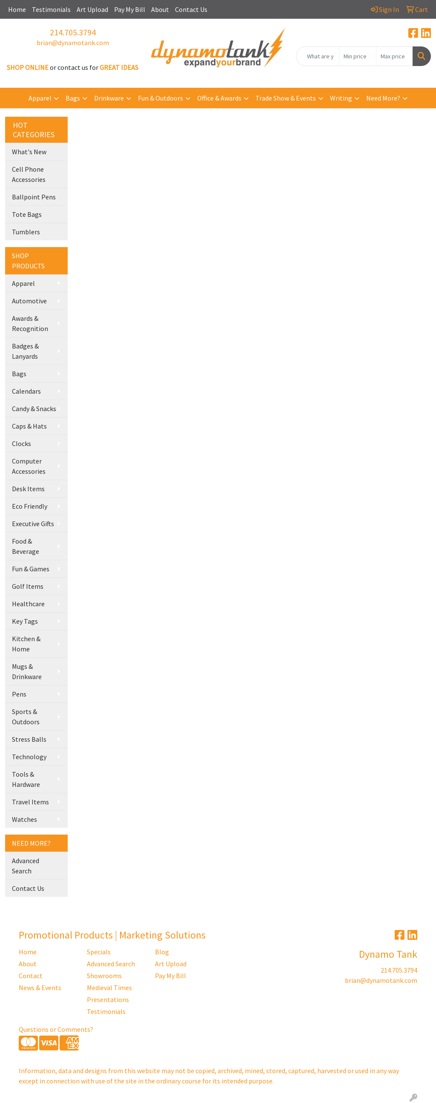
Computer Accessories (29, 466)
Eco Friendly (29, 506)
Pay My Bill (129, 9)
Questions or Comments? (56, 1029)
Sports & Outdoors (26, 716)
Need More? (383, 98)
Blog (162, 951)
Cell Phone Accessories (29, 174)
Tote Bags (27, 214)
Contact (31, 975)
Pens (19, 694)
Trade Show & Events (285, 98)
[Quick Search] (317, 56)
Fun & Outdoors (160, 98)
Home (17, 9)
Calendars (26, 391)
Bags (73, 98)
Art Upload (92, 9)
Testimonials (51, 9)
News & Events (40, 987)
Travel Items (30, 802)
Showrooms (104, 975)
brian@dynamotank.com (73, 42)
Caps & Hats (29, 426)
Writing (341, 98)
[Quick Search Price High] (394, 56)
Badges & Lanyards (25, 351)
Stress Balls (29, 739)
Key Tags (25, 621)
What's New (29, 151)
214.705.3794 (73, 32)
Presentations (108, 999)
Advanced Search (25, 865)
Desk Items (28, 488)
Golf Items (27, 586)
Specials (99, 951)
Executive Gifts (33, 523)
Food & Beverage (25, 546)
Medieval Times (109, 987)
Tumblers (26, 232)
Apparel (40, 98)
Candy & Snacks (34, 408)
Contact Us (191, 9)
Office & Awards (219, 98)
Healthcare (28, 603)
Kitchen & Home (26, 643)
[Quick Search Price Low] (357, 56)
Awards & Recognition (30, 323)
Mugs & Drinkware (27, 671)
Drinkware (109, 98)
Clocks (21, 443)
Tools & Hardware (26, 779)
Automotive (29, 301)
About (160, 9)
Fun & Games (30, 568)
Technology (29, 756)
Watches (24, 819)
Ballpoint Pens (34, 197)
